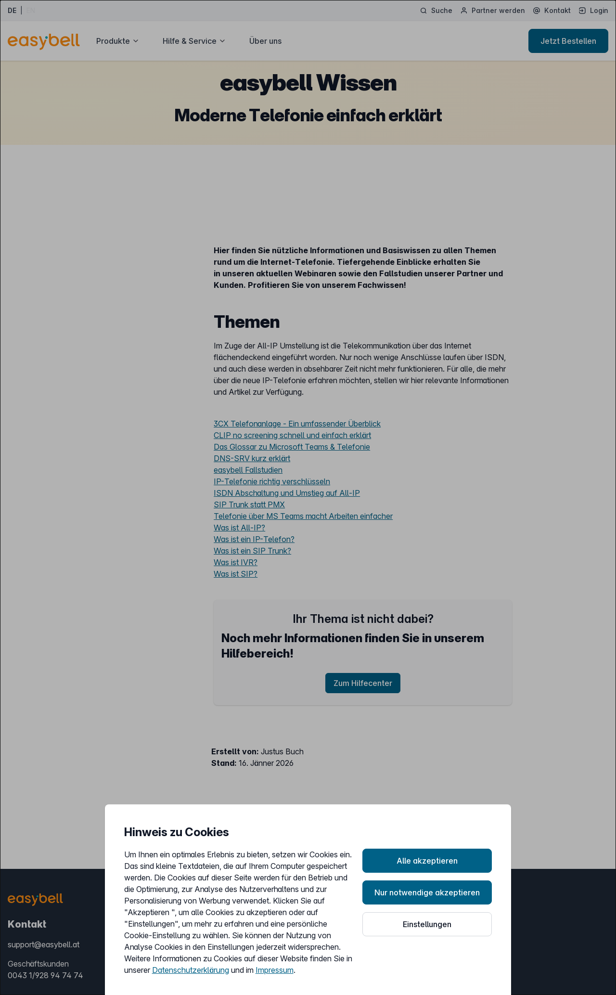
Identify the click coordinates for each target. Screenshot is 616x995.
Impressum (275, 970)
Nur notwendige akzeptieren (427, 892)
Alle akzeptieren (427, 861)
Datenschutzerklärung (190, 970)
